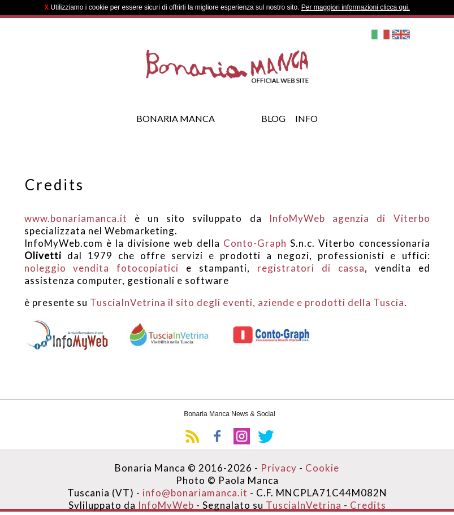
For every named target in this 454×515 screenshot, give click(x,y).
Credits (368, 505)
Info (306, 118)
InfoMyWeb (166, 505)
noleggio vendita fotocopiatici (101, 268)
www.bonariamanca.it (75, 218)
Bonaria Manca (175, 118)
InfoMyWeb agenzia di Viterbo (349, 218)
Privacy (279, 468)
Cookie (322, 468)
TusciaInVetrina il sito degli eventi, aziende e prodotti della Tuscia (247, 302)
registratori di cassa (311, 268)
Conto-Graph (255, 243)
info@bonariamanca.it (195, 493)
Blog (273, 118)
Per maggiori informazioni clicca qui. (355, 7)
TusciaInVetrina (302, 505)
